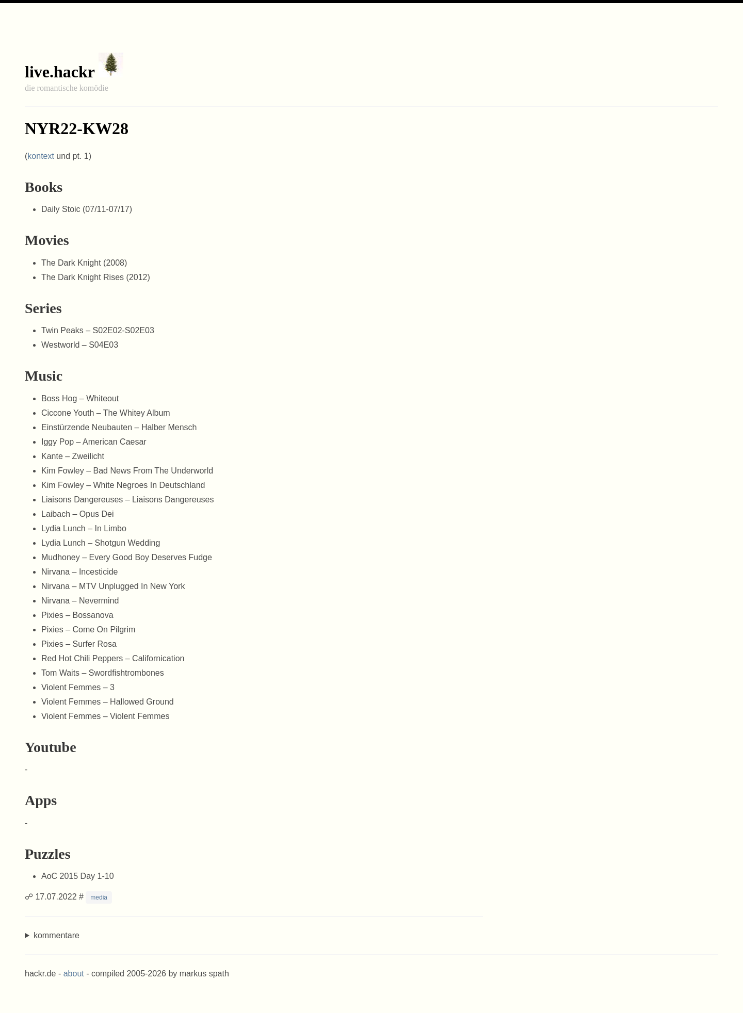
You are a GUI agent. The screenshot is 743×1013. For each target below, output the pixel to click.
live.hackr (59, 71)
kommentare (56, 935)
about (73, 973)
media (98, 897)
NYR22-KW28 (76, 128)
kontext (40, 156)
